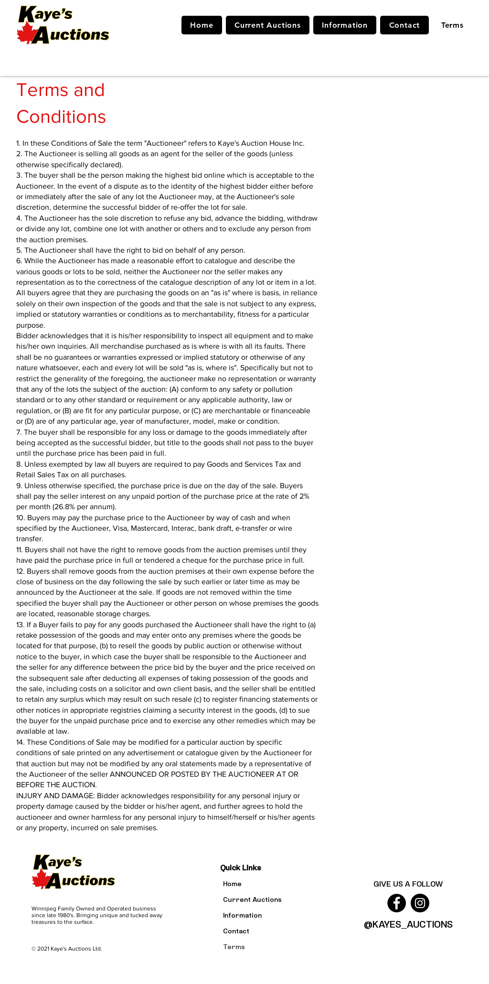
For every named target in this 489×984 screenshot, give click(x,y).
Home (232, 883)
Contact (236, 931)
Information (242, 915)
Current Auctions (252, 899)
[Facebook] (396, 903)
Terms (234, 946)
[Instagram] (420, 903)
